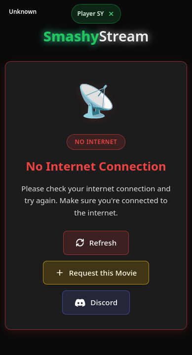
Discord (96, 302)
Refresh (96, 243)
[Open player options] (96, 14)
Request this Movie (96, 273)
